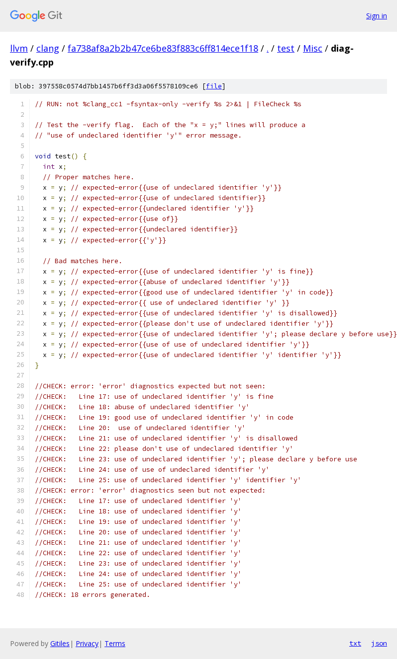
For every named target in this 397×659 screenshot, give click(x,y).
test (286, 48)
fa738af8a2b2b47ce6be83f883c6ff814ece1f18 (163, 48)
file (214, 86)
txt (355, 643)
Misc (312, 48)
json (379, 643)
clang (47, 48)
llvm (19, 48)
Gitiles (60, 643)
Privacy (87, 643)
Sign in (376, 15)
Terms (114, 643)
